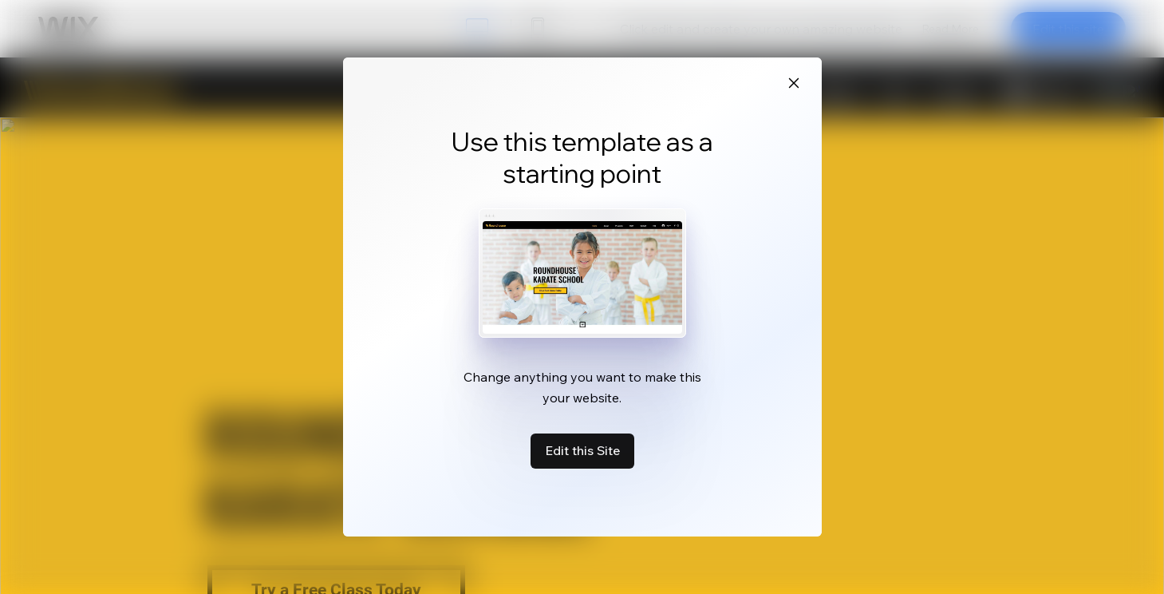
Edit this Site (582, 450)
